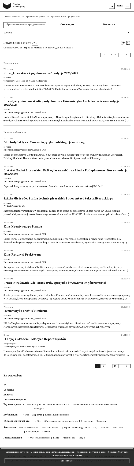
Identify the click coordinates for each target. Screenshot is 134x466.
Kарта (56, 438)
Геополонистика (12, 437)
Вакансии (109, 24)
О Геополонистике (40, 438)
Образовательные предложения (61, 421)
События (8, 389)
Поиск (8, 32)
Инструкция (32, 432)
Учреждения (68, 438)
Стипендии (67, 24)
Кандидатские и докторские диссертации (95, 405)
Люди (82, 438)
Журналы (37, 415)
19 (115, 54)
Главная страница (11, 17)
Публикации (10, 414)
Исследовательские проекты (54, 405)
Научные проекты (13, 404)
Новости (8, 394)
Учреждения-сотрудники (77, 428)
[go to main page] (15, 6)
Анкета (46, 432)
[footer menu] (5, 385)
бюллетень (10, 427)
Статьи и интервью (14, 399)
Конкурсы (39, 409)
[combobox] (35, 43)
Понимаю (67, 460)
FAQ (95, 428)
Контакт (105, 428)
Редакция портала (51, 428)
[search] (112, 6)
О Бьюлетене (31, 428)
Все (34, 405)
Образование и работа (35, 17)
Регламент (118, 428)
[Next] (124, 55)
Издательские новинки (57, 415)
